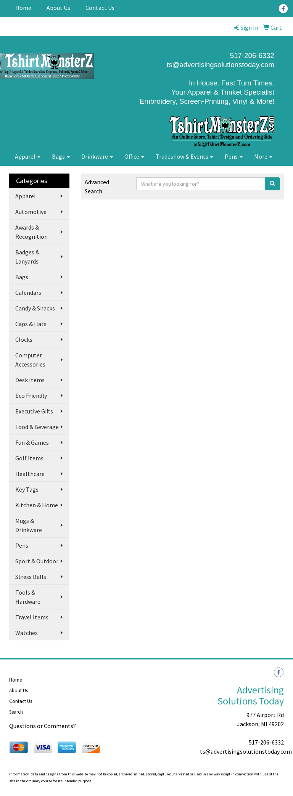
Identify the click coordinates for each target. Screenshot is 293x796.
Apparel (27, 156)
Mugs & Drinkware (28, 525)
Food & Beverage (37, 427)
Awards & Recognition (31, 232)
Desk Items (30, 380)
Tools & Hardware (27, 597)
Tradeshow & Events (184, 156)
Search (16, 712)
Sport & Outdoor (36, 561)
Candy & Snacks (35, 308)
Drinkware (97, 156)
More (263, 156)
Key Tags (27, 489)
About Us (58, 7)
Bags (61, 156)
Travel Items (31, 617)
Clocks (23, 339)
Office (134, 156)
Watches (26, 633)
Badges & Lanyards (27, 256)
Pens (234, 156)
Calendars (28, 292)
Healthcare (30, 474)
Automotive (31, 211)
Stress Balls (30, 577)
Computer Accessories (30, 359)
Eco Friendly (31, 395)
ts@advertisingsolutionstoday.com (220, 65)
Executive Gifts (34, 411)
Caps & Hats (31, 324)
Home (23, 7)
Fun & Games (32, 442)
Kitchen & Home (36, 505)
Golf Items (29, 458)
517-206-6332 (266, 742)
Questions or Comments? (42, 726)
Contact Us (99, 7)
